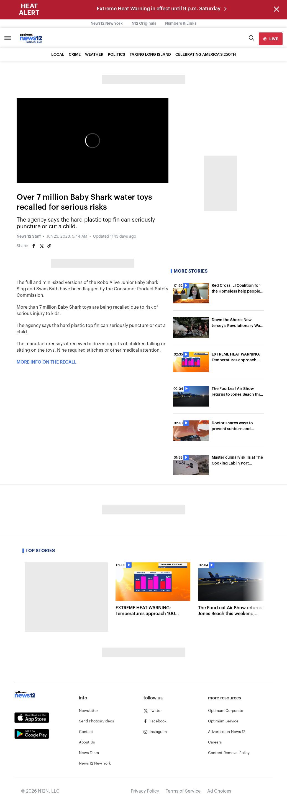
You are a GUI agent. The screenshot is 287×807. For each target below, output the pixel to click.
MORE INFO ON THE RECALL (46, 362)
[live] (271, 38)
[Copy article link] (49, 246)
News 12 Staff (29, 236)
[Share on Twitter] (41, 246)
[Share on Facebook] (34, 246)
